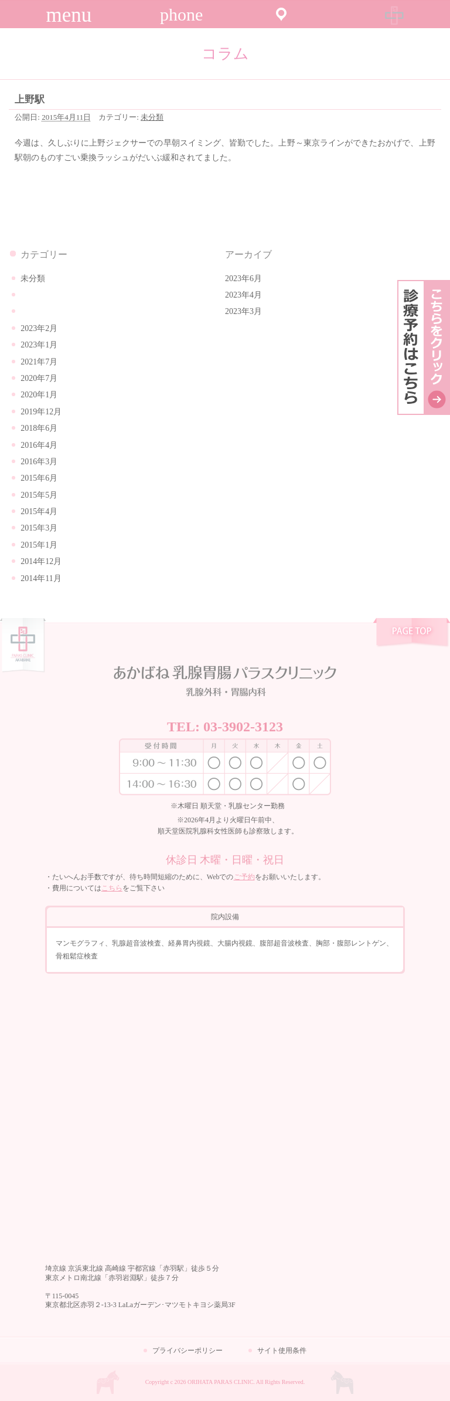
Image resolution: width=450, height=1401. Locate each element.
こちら (111, 888)
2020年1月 (39, 394)
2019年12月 (41, 411)
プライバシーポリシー (187, 1350)
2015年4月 (39, 511)
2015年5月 (39, 495)
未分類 (152, 117)
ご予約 (244, 877)
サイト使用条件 (281, 1350)
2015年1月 (39, 545)
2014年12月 (41, 561)
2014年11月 (41, 578)
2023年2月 (39, 328)
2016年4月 (39, 445)
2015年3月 (39, 528)
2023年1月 (39, 344)
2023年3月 (243, 311)
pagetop (411, 634)
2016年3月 (39, 461)
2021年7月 (39, 361)
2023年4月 (243, 295)
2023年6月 (243, 278)
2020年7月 (39, 378)
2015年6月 (39, 478)
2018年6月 (39, 428)
